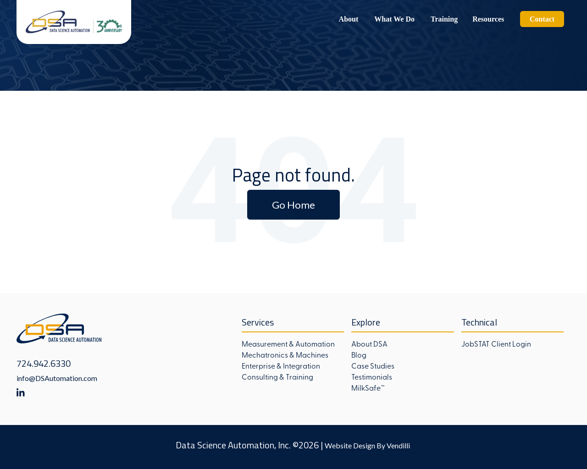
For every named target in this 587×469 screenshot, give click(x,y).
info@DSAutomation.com (57, 378)
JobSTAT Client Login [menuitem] (496, 343)
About (349, 19)
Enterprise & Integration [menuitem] (281, 365)
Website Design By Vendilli (367, 445)
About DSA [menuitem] (369, 343)
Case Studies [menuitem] (372, 365)
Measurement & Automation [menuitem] (288, 343)
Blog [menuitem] (358, 354)
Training (444, 19)
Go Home (293, 205)
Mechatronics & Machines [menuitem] (285, 354)
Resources (488, 19)
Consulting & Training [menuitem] (277, 376)
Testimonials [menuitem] (371, 376)
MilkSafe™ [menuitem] (368, 387)
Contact (542, 19)
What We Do (394, 19)
